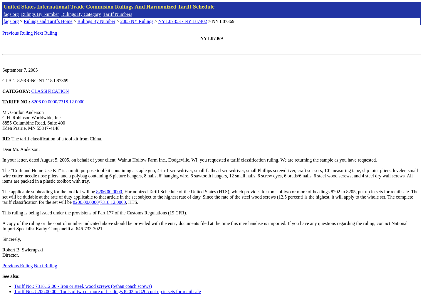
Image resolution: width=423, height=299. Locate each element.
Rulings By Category (81, 14)
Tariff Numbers (117, 14)
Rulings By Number (40, 14)
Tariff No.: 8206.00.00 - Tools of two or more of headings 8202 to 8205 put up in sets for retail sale (107, 291)
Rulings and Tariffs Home (48, 21)
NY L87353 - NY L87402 (182, 21)
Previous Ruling (17, 33)
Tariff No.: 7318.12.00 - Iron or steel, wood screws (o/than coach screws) (83, 286)
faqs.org (11, 14)
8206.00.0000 (44, 101)
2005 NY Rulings (136, 21)
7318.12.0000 (72, 101)
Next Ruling (45, 33)
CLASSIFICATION (50, 91)
